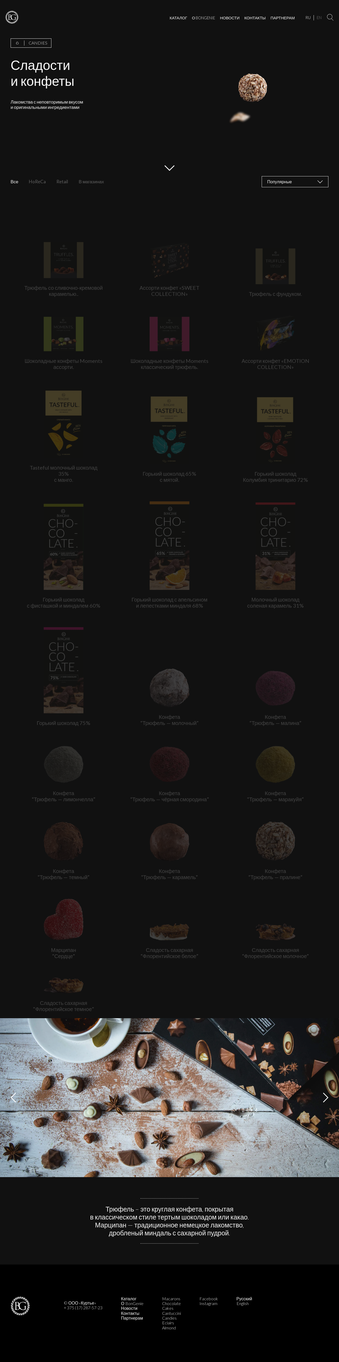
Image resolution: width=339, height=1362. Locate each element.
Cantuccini (171, 1313)
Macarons (171, 1298)
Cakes (167, 1308)
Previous (13, 1098)
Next (325, 1098)
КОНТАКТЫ (255, 17)
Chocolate (171, 1303)
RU (308, 17)
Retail (62, 181)
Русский (244, 1298)
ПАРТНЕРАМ (282, 17)
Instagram (208, 1303)
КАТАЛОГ (178, 17)
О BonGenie (132, 1303)
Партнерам (132, 1318)
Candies (169, 1318)
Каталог (128, 1298)
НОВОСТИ (230, 17)
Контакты (130, 1313)
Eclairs (168, 1322)
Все (14, 181)
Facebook (208, 1298)
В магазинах (91, 181)
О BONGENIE (203, 17)
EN (319, 17)
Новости (129, 1308)
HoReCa (37, 181)
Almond (169, 1327)
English (243, 1303)
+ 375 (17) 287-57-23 (83, 1307)
